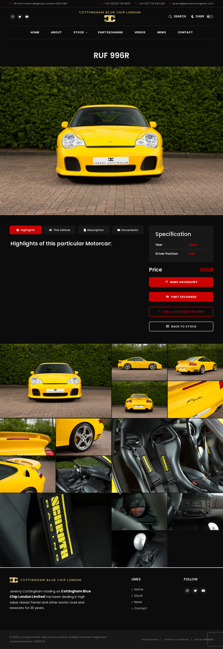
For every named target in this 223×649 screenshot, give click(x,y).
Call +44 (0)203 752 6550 (181, 311)
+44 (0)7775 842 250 (150, 3)
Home (138, 589)
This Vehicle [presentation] (59, 230)
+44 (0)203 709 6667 (116, 3)
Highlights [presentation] (25, 230)
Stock (138, 595)
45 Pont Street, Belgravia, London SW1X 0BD (38, 3)
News (138, 602)
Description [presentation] (94, 230)
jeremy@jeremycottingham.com (191, 3)
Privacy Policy (150, 639)
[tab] (26, 230)
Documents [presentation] (127, 230)
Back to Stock (181, 326)
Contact (140, 608)
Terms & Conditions (176, 639)
